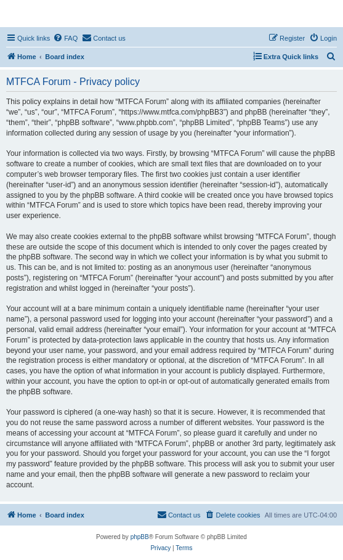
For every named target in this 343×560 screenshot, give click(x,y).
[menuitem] (65, 38)
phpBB (140, 537)
